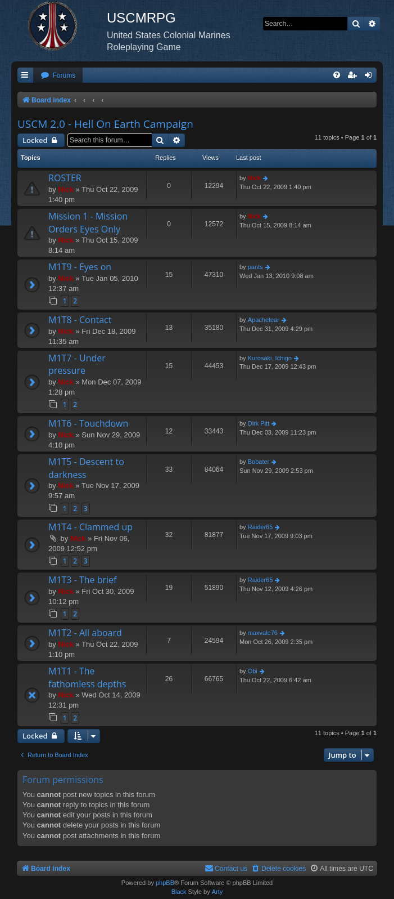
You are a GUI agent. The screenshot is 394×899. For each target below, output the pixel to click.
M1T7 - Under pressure (77, 364)
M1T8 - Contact (79, 320)
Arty (217, 891)
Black (179, 891)
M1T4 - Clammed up (90, 527)
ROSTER (64, 178)
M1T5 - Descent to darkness (86, 467)
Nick (65, 189)
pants (255, 266)
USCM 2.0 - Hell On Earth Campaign (105, 124)
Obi (252, 671)
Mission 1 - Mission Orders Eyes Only (88, 222)
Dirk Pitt (259, 423)
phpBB (165, 882)
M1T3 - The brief (82, 580)
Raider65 (260, 527)
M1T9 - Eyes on (79, 267)
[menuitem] (58, 75)
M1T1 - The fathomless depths (87, 677)
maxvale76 (263, 632)
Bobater (259, 461)
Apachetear (263, 319)
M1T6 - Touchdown (88, 423)
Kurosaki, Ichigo (270, 358)
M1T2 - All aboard (85, 633)
